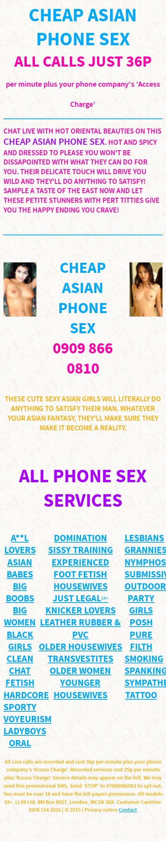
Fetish (20, 683)
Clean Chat (20, 665)
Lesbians (144, 538)
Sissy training (80, 550)
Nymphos (145, 563)
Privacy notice (101, 810)
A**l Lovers (20, 544)
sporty (19, 707)
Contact (128, 810)
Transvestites (80, 659)
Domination (80, 538)
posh (141, 623)
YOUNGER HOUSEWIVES (80, 689)
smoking (143, 659)
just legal (80, 599)
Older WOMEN (80, 671)
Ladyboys (24, 731)
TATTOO (141, 695)
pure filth (141, 641)
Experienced (80, 563)
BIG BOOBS (20, 593)
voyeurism (27, 719)
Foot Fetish (80, 575)
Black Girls (20, 641)
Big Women (20, 617)
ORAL (20, 743)
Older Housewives (80, 647)
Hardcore (26, 695)
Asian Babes (20, 569)
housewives (80, 587)
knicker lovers (80, 611)
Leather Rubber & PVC (80, 629)
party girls (141, 605)
